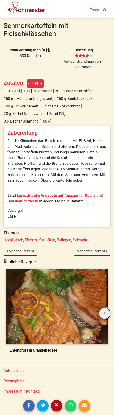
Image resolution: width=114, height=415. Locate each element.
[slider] (84, 56)
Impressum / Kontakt (21, 391)
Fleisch (31, 240)
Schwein (80, 240)
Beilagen (64, 240)
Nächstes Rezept (92, 251)
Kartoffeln (46, 240)
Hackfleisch (13, 240)
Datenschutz (14, 370)
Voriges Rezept (20, 251)
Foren (94, 10)
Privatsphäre (14, 381)
